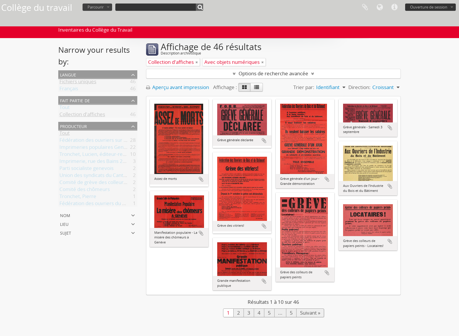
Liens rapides (394, 7)
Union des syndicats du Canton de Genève (107, 176)
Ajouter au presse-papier (201, 179)
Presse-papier (365, 7)
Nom (65, 215)
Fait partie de (75, 100)
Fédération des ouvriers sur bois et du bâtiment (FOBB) (122, 141)
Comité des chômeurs (84, 190)
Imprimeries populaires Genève (95, 148)
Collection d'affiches (82, 115)
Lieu (64, 224)
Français (68, 89)
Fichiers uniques (77, 82)
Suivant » (310, 312)
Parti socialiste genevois (86, 169)
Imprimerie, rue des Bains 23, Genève (102, 162)
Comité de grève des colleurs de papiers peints (112, 183)
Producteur (73, 126)
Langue (379, 7)
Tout (64, 108)
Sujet (65, 232)
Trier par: (303, 87)
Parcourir (96, 7)
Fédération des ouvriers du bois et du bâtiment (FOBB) (121, 204)
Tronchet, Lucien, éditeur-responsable (102, 155)
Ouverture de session (428, 7)
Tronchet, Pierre (77, 197)
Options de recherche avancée (273, 73)
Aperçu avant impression (177, 87)
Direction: (359, 87)
